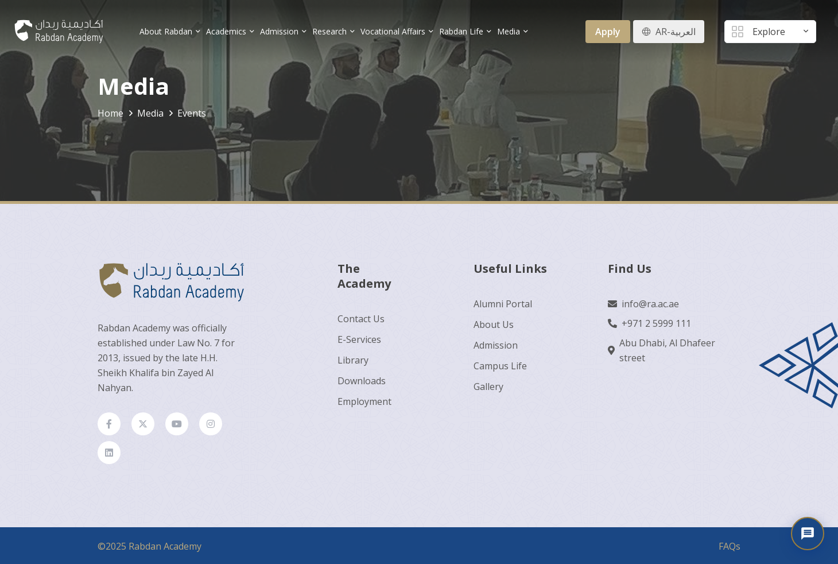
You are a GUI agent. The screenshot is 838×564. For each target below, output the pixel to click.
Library (352, 360)
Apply (607, 31)
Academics (226, 31)
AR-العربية (675, 31)
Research (329, 31)
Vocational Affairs (392, 31)
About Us (494, 324)
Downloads (361, 380)
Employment (364, 401)
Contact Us (361, 318)
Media (508, 31)
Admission (279, 31)
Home (110, 113)
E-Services (359, 339)
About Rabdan (165, 31)
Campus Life (500, 366)
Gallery (488, 386)
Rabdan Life (461, 31)
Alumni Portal (503, 304)
